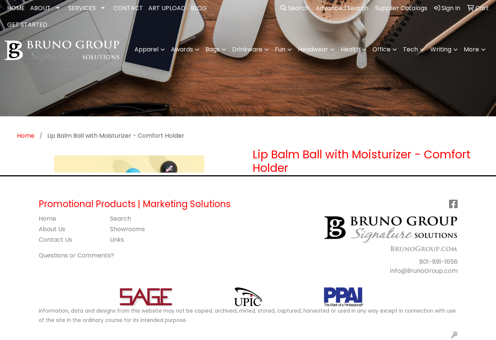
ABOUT (40, 8)
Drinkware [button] (247, 49)
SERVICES (82, 8)
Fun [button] (280, 49)
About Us (52, 229)
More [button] (471, 49)
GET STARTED (27, 24)
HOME (16, 8)
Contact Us (55, 239)
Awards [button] (182, 49)
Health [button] (350, 49)
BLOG (199, 8)
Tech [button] (410, 49)
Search (294, 8)
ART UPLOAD (166, 8)
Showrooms (127, 229)
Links (117, 239)
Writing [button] (440, 49)
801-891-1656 (438, 261)
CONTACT (128, 8)
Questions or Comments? (76, 255)
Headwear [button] (313, 49)
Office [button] (381, 49)
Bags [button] (212, 49)
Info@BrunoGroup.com (424, 270)
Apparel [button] (146, 49)
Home (47, 218)
